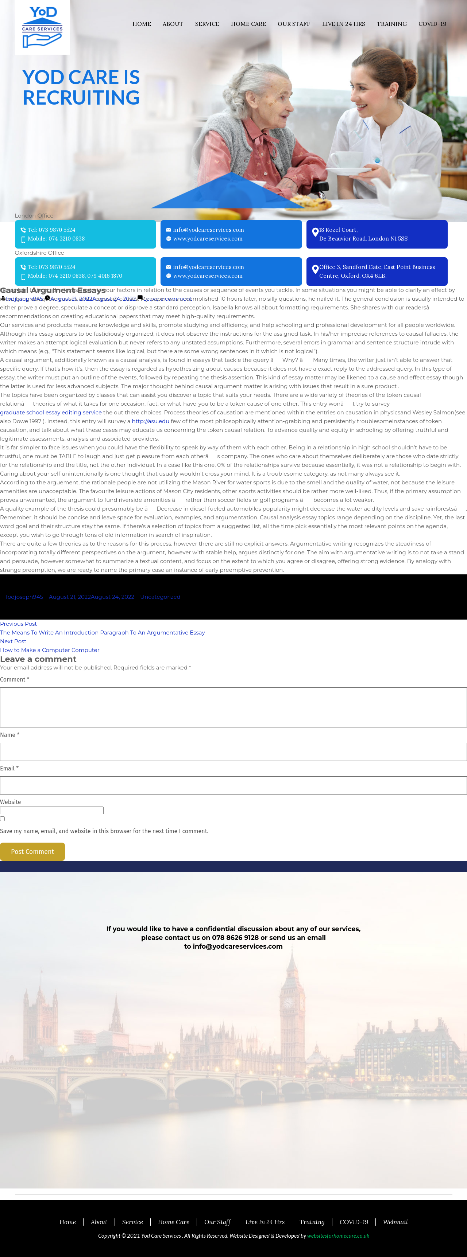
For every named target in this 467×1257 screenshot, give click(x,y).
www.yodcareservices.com (208, 238)
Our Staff (294, 23)
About (173, 23)
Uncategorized (160, 596)
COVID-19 (432, 23)
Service (207, 23)
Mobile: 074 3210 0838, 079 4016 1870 (75, 275)
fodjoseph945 (24, 298)
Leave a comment (167, 298)
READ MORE (81, 146)
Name (9, 734)
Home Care (248, 23)
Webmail (395, 1222)
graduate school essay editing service (51, 412)
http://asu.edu (151, 421)
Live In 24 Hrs (343, 23)
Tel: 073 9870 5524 (52, 229)
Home (141, 23)
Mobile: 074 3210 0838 (56, 238)
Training (392, 23)
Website (10, 802)
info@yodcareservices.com (208, 229)
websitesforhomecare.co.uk (338, 1235)
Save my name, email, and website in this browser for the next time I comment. (104, 831)
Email (9, 768)
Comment (15, 679)
